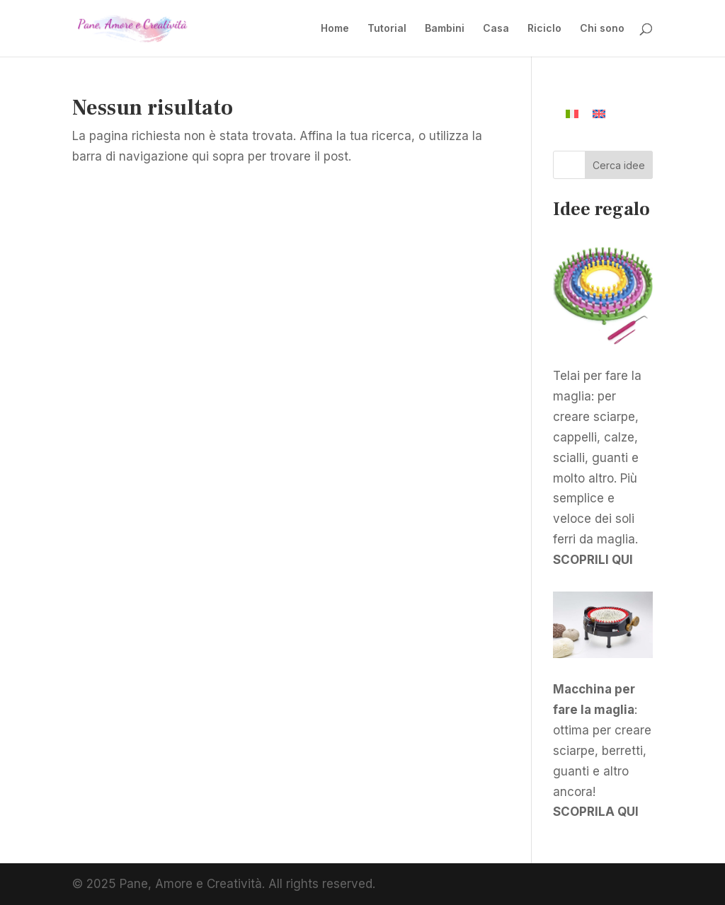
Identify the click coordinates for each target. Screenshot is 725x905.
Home (335, 28)
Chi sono (602, 28)
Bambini (444, 28)
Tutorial (386, 28)
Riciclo (544, 28)
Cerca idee (619, 165)
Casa (496, 28)
